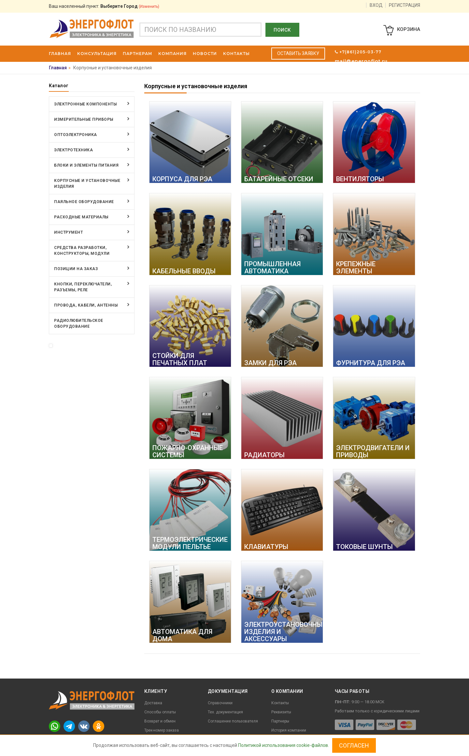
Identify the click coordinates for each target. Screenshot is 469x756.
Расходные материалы (81, 217)
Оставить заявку (298, 53)
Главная (58, 67)
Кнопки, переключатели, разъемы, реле (83, 287)
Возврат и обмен (160, 721)
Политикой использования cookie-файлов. (283, 745)
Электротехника (73, 150)
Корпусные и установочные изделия (87, 183)
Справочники (220, 703)
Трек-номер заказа (161, 730)
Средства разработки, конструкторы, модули (81, 250)
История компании (288, 730)
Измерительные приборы (83, 119)
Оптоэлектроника (75, 134)
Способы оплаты (160, 712)
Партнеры (280, 721)
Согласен (354, 745)
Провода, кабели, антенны (86, 305)
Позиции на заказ (76, 269)
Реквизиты (281, 712)
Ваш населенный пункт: (104, 6)
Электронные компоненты (85, 104)
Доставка (153, 703)
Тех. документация (225, 712)
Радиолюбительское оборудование (78, 323)
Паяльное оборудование (84, 201)
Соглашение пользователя (233, 721)
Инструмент (68, 232)
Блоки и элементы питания (86, 165)
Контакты (280, 703)
